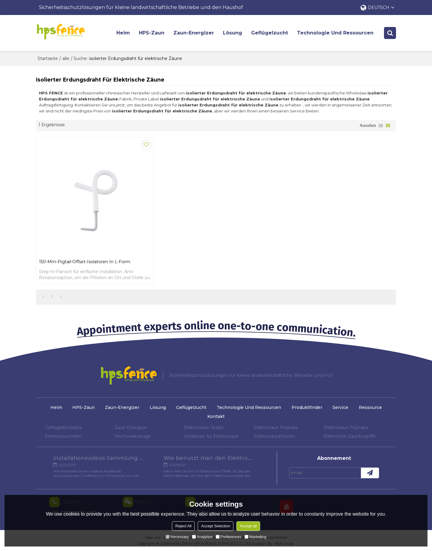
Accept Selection (215, 526)
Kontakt (216, 416)
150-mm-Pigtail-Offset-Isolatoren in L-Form (84, 261)
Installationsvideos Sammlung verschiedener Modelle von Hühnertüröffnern (98, 458)
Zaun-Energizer (193, 33)
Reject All (183, 526)
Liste (380, 126)
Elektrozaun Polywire (276, 427)
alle (65, 58)
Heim (123, 33)
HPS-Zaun (151, 33)
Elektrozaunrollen (63, 436)
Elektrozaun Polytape (346, 427)
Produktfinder (307, 407)
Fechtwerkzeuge (133, 436)
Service (340, 407)
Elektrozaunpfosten (274, 436)
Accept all (248, 526)
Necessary (177, 537)
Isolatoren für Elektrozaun (211, 436)
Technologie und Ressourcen (335, 33)
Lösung (232, 33)
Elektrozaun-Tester (204, 427)
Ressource (370, 407)
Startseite (48, 58)
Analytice (202, 537)
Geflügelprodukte (63, 427)
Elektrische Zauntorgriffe (349, 436)
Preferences (229, 537)
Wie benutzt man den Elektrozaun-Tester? (209, 458)
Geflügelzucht (269, 33)
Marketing (255, 537)
